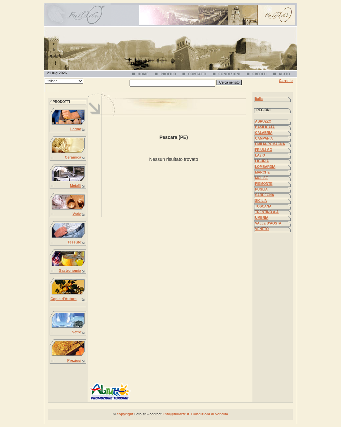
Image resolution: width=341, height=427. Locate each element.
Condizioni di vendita (209, 414)
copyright (125, 414)
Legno (75, 129)
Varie (77, 214)
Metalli (75, 186)
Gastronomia (70, 270)
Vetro (76, 332)
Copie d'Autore (63, 299)
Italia (259, 99)
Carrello (286, 81)
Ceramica (73, 157)
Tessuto (74, 242)
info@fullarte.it (176, 414)
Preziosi (74, 360)
